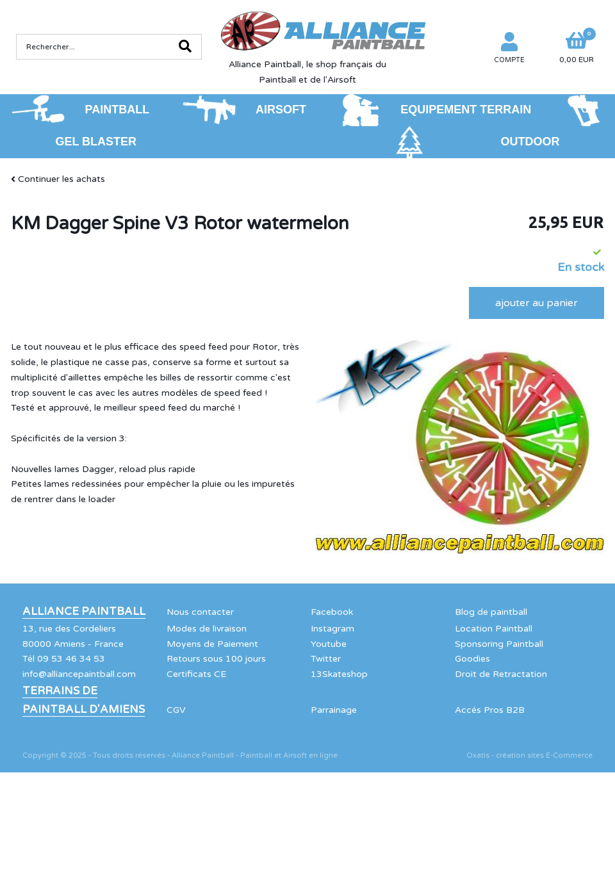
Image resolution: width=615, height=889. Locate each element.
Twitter (326, 658)
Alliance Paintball (83, 611)
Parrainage (334, 710)
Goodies (472, 658)
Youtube (329, 644)
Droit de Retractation (501, 674)
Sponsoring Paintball (499, 644)
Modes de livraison (207, 628)
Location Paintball (493, 628)
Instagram (332, 628)
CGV (176, 710)
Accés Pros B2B (490, 710)
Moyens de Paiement (212, 644)
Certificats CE (196, 674)
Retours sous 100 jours (216, 658)
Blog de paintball (491, 612)
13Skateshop (339, 674)
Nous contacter (200, 612)
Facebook (332, 612)
